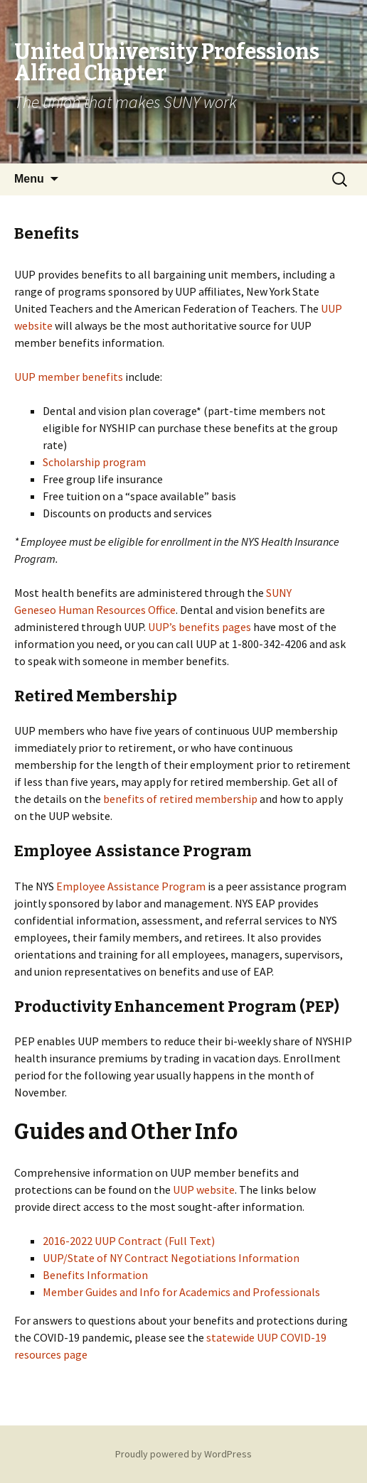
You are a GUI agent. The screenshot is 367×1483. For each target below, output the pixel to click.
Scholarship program (94, 462)
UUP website (204, 1189)
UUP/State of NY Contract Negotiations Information (171, 1258)
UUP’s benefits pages (199, 627)
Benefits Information (95, 1275)
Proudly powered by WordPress (183, 1453)
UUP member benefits (68, 377)
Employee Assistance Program (131, 886)
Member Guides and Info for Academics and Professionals (181, 1292)
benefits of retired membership (180, 799)
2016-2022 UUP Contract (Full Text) (129, 1241)
